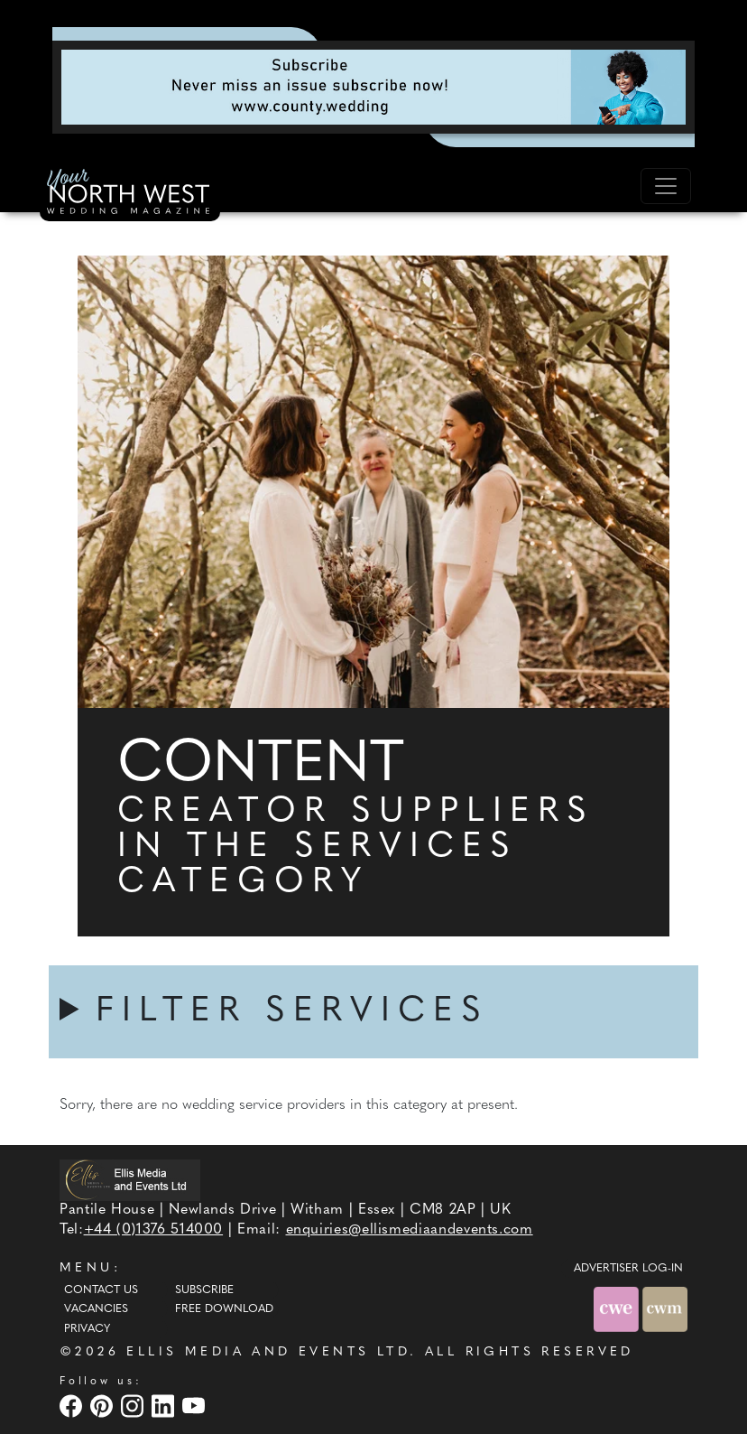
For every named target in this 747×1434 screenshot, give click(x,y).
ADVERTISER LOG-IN (628, 1268)
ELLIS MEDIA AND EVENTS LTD (268, 1352)
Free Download (224, 1309)
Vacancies (96, 1309)
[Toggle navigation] (666, 186)
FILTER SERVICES (292, 1011)
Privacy (87, 1329)
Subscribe (204, 1290)
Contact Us (101, 1290)
